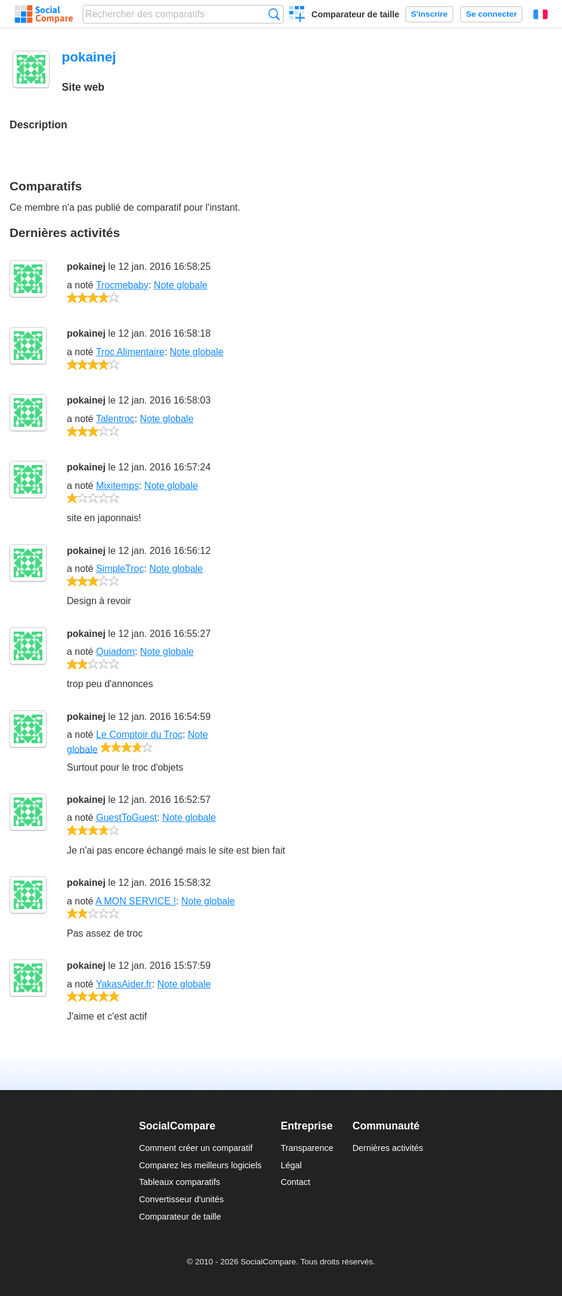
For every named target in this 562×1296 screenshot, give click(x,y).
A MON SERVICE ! (135, 901)
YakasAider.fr (124, 984)
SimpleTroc (120, 569)
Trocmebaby (122, 285)
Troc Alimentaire (130, 352)
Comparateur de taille (355, 14)
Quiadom (115, 652)
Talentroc (115, 419)
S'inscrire (429, 14)
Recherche (274, 14)
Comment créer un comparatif (195, 1148)
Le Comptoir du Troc (139, 734)
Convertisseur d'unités (181, 1199)
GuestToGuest (126, 817)
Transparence (306, 1148)
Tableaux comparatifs (179, 1182)
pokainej (86, 266)
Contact (295, 1182)
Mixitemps (117, 486)
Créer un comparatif (297, 15)
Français (540, 14)
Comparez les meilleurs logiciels (200, 1165)
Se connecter (491, 14)
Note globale (181, 285)
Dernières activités (388, 1148)
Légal (290, 1165)
